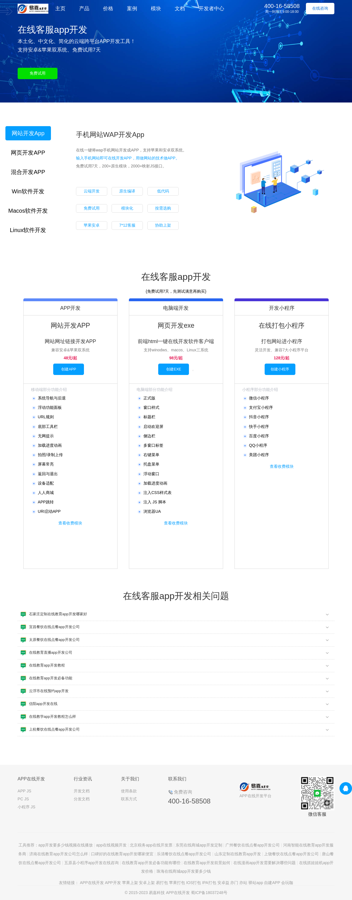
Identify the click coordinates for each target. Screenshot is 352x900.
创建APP (68, 369)
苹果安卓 (92, 225)
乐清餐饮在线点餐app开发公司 (184, 854)
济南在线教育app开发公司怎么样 (58, 854)
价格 (108, 8)
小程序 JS (26, 807)
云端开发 (92, 191)
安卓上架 (147, 882)
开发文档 (82, 791)
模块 (156, 8)
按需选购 (163, 208)
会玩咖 (287, 882)
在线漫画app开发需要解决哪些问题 (264, 862)
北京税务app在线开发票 (151, 845)
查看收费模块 (70, 523)
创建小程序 (280, 369)
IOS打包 (193, 882)
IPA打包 (209, 882)
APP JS (24, 791)
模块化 (127, 208)
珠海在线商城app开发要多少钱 (184, 871)
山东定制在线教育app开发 (238, 854)
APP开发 (113, 882)
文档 (180, 8)
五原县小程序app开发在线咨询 (91, 862)
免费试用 (38, 73)
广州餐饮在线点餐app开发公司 (252, 845)
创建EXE (173, 369)
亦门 (234, 882)
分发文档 (82, 799)
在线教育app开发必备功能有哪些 (151, 862)
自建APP (272, 882)
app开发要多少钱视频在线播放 (65, 845)
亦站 (243, 882)
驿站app (255, 882)
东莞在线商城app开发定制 (199, 845)
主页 (60, 8)
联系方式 (129, 799)
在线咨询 (320, 8)
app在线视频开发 (111, 845)
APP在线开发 (92, 882)
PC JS (23, 799)
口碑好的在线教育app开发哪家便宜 (122, 854)
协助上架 (163, 225)
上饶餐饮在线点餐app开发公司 (291, 854)
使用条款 (129, 791)
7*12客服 (127, 225)
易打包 (162, 882)
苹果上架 (130, 882)
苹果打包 (177, 882)
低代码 (163, 191)
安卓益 (223, 882)
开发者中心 (211, 8)
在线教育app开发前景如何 (207, 862)
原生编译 (127, 191)
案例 (132, 8)
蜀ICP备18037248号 (209, 892)
